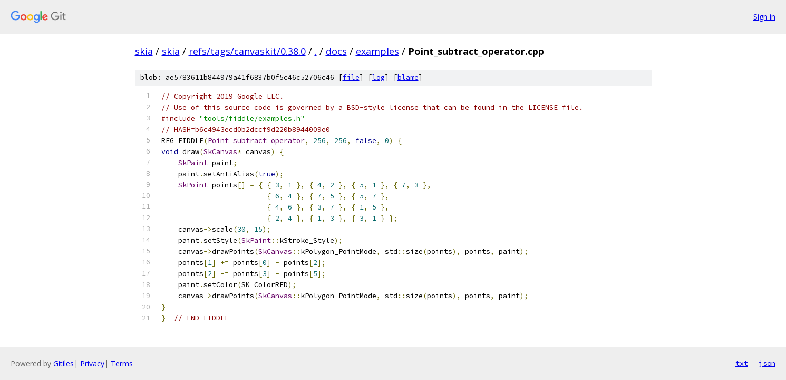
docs (336, 51)
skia (144, 51)
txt (741, 363)
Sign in (764, 17)
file (351, 77)
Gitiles (63, 363)
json (767, 363)
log (378, 77)
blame (408, 77)
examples (377, 51)
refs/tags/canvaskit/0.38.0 (247, 51)
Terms (122, 363)
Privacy (92, 363)
